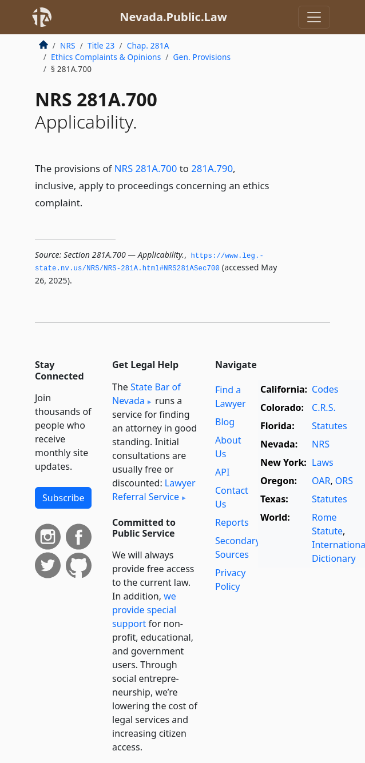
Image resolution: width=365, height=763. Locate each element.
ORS (344, 480)
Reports (232, 522)
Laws (323, 462)
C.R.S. (324, 407)
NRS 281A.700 (145, 168)
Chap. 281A (148, 45)
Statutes (329, 426)
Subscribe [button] (63, 498)
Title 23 (101, 45)
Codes (325, 389)
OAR (321, 480)
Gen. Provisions (202, 56)
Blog (225, 422)
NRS (68, 45)
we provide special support (144, 610)
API (222, 472)
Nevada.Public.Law (173, 17)
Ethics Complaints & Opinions (106, 56)
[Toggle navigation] (314, 17)
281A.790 (212, 168)
